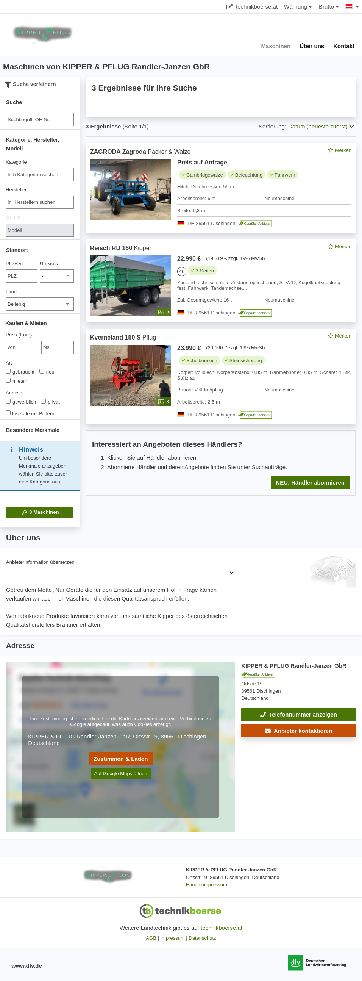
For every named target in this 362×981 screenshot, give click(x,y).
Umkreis (49, 263)
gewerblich (21, 402)
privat (50, 402)
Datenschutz (202, 938)
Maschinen (40, 512)
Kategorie (16, 162)
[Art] (8, 371)
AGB (151, 938)
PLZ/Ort (14, 263)
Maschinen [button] (276, 46)
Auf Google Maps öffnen (120, 773)
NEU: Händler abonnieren (310, 482)
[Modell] (40, 230)
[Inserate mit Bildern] (8, 412)
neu (47, 372)
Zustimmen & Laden (121, 759)
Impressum (172, 938)
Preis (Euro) (19, 335)
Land (11, 291)
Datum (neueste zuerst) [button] (321, 126)
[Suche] (40, 119)
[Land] (40, 304)
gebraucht (20, 372)
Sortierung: (272, 126)
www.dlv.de (26, 965)
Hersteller (16, 189)
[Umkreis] (57, 276)
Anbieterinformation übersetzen (40, 562)
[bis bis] (57, 347)
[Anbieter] (8, 401)
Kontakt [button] (343, 46)
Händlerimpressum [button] (206, 884)
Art (9, 363)
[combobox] (40, 174)
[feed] (221, 319)
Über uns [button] (312, 46)
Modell (13, 218)
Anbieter (15, 393)
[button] (298, 730)
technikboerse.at (252, 6)
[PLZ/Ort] (21, 276)
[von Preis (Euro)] (22, 347)
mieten (16, 381)
